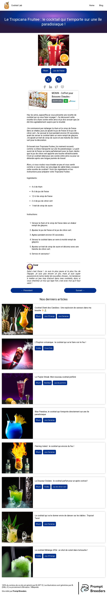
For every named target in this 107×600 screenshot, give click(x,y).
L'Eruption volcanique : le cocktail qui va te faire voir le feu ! (60, 342)
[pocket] (62, 87)
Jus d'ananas (63, 316)
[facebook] (44, 87)
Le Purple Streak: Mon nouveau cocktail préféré (55, 377)
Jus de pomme (60, 383)
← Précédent (27, 290)
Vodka (38, 348)
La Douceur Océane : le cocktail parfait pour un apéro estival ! (61, 481)
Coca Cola (48, 348)
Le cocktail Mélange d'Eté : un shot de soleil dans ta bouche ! (61, 550)
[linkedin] (50, 87)
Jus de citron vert (59, 487)
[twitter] (56, 87)
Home (91, 5)
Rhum (45, 70)
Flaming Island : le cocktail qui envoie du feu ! (54, 446)
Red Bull (47, 383)
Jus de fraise (59, 70)
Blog (101, 5)
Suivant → (80, 290)
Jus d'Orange (49, 316)
